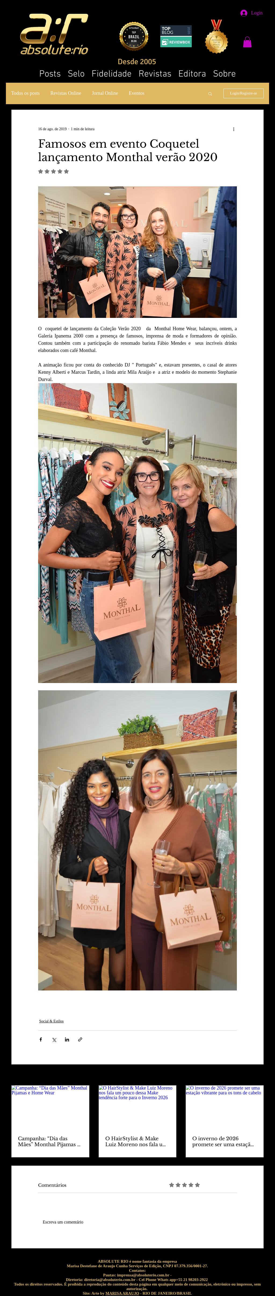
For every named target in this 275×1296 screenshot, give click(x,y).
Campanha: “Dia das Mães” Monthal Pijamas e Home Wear (49, 1142)
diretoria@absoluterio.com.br (109, 1279)
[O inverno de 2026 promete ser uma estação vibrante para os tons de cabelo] (224, 1107)
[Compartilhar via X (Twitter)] (53, 1039)
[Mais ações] (233, 129)
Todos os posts (25, 93)
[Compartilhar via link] (80, 1039)
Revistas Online (65, 93)
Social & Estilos (51, 1021)
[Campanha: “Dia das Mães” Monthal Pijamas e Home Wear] (50, 1107)
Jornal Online (105, 93)
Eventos (136, 93)
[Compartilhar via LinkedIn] (67, 1039)
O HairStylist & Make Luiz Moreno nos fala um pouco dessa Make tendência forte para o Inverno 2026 (136, 1142)
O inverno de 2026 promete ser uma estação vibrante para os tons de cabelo (223, 1142)
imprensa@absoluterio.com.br (143, 1275)
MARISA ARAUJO (122, 1293)
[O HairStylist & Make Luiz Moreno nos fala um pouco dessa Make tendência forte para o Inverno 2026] (137, 1107)
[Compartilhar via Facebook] (40, 1039)
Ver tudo (257, 1075)
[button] (247, 42)
